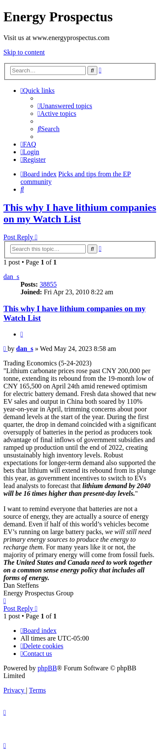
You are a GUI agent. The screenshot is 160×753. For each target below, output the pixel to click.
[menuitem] (65, 105)
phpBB (47, 668)
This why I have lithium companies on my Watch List (79, 213)
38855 (48, 284)
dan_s (11, 276)
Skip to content (24, 52)
